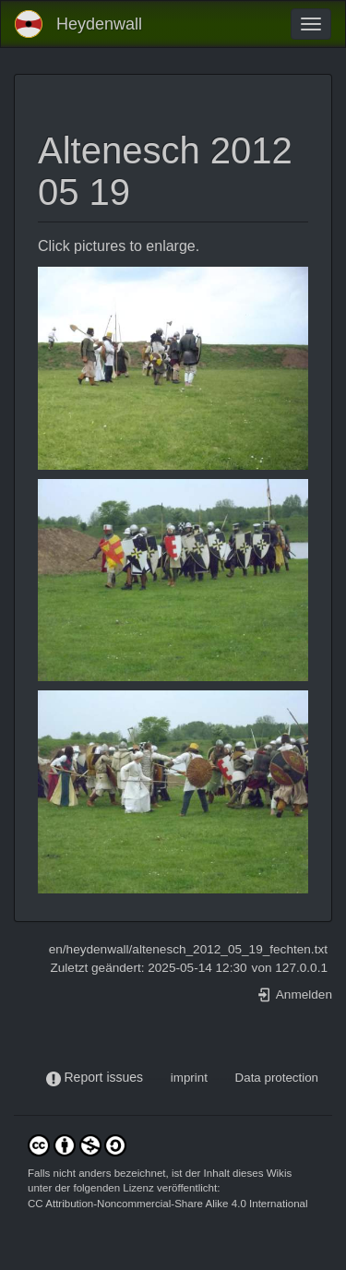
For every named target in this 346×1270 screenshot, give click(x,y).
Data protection (276, 1077)
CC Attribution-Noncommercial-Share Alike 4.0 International (168, 1203)
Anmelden (294, 994)
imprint (189, 1077)
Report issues (103, 1077)
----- (157, 1077)
